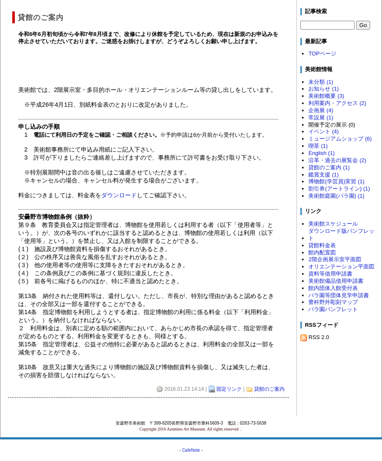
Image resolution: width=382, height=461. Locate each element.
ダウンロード (119, 195)
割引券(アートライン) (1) (339, 188)
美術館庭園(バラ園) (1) (336, 196)
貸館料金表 (322, 245)
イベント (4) (323, 131)
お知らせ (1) (323, 89)
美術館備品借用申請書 (335, 281)
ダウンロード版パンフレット (341, 234)
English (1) (321, 153)
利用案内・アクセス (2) (337, 103)
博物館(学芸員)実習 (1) (336, 181)
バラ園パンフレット (333, 309)
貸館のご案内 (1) (328, 167)
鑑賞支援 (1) (323, 174)
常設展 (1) (320, 117)
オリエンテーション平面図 (341, 266)
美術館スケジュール (333, 224)
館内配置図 (322, 252)
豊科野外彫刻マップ (333, 302)
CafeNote (191, 450)
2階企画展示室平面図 (334, 259)
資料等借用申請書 (330, 274)
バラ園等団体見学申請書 (338, 295)
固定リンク (229, 389)
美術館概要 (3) (326, 96)
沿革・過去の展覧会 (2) (337, 160)
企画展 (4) (320, 110)
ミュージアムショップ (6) (339, 138)
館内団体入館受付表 (333, 288)
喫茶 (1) (317, 146)
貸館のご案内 (269, 389)
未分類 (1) (320, 82)
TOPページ (322, 53)
